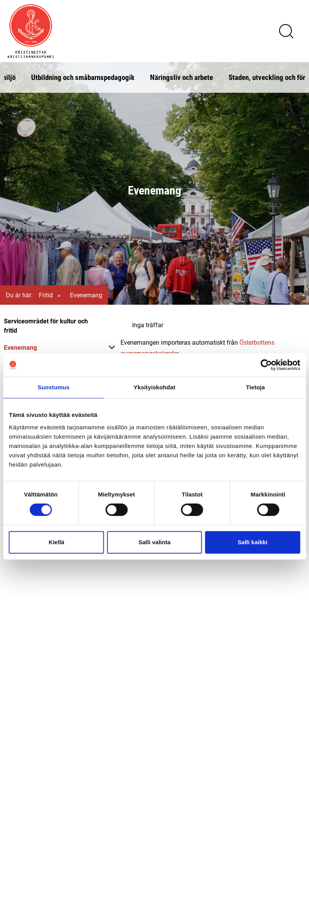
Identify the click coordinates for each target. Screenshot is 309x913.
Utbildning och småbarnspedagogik (82, 77)
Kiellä (56, 542)
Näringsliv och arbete (181, 77)
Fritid (46, 295)
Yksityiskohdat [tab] (154, 387)
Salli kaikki (252, 542)
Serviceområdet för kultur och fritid (46, 325)
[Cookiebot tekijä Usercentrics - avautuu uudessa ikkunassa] (266, 365)
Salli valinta (154, 542)
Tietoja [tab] (255, 387)
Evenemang (20, 347)
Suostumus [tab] (54, 387)
